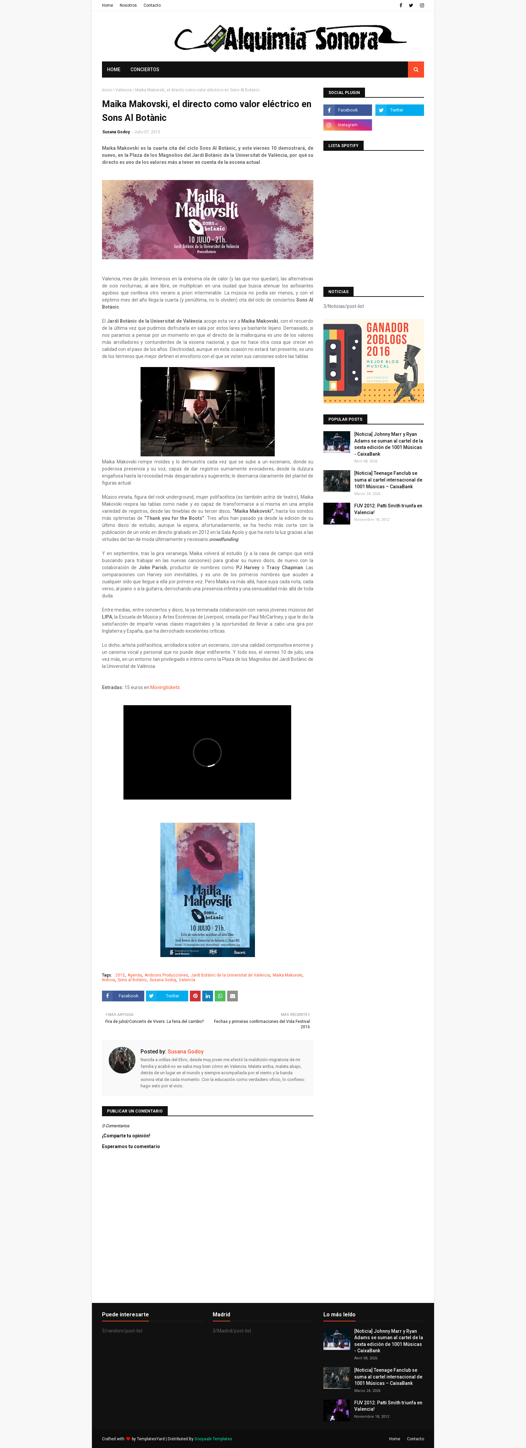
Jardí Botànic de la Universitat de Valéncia (230, 975)
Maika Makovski (287, 975)
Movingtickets (165, 687)
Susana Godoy (116, 132)
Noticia (108, 980)
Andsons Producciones (166, 975)
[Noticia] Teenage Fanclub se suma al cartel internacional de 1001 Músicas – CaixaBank (388, 479)
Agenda (134, 975)
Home (107, 5)
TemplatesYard (151, 1439)
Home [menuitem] (113, 69)
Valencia (123, 90)
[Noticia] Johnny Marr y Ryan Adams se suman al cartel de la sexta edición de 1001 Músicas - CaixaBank (388, 444)
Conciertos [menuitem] (144, 69)
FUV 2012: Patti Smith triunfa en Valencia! (388, 509)
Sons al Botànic (132, 980)
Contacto (152, 5)
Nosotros (128, 5)
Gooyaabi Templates (213, 1439)
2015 (120, 975)
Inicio (107, 90)
